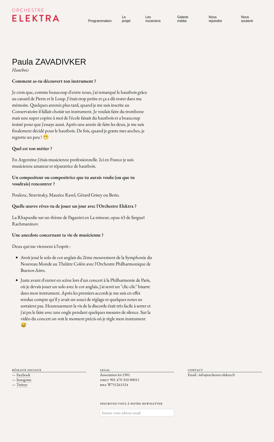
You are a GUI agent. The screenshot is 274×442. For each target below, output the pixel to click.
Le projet (126, 19)
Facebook (23, 374)
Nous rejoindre (215, 19)
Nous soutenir (247, 19)
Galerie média (182, 19)
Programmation (100, 21)
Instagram (23, 379)
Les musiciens (153, 19)
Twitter (21, 384)
